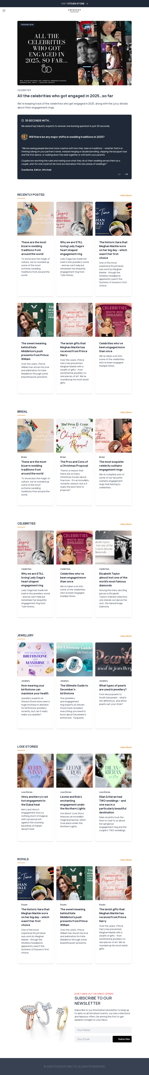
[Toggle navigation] (4, 11)
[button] (119, 174)
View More (126, 195)
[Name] (103, 1030)
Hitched (46, 169)
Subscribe (124, 1039)
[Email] (92, 1039)
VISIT (74, 3)
